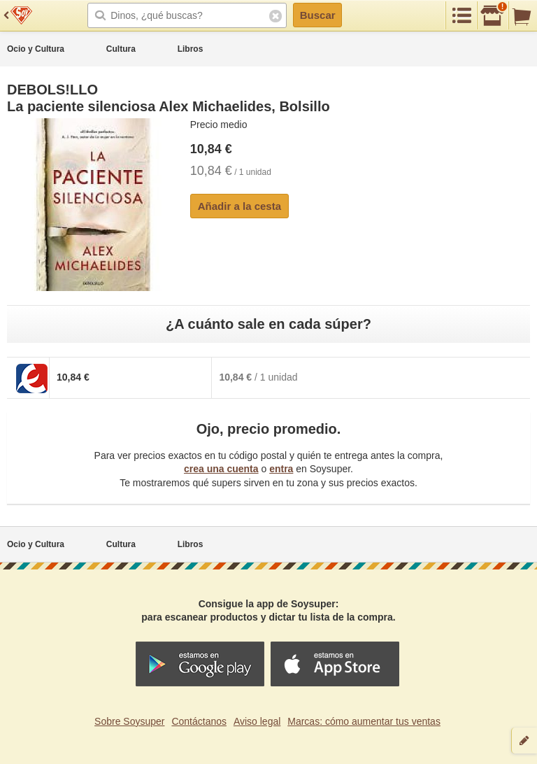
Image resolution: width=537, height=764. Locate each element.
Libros (190, 49)
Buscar (318, 15)
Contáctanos (199, 721)
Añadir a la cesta (239, 206)
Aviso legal (257, 721)
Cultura (121, 49)
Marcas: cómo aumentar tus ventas (364, 721)
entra (281, 468)
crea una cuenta (221, 468)
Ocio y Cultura (35, 49)
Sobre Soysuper (129, 721)
